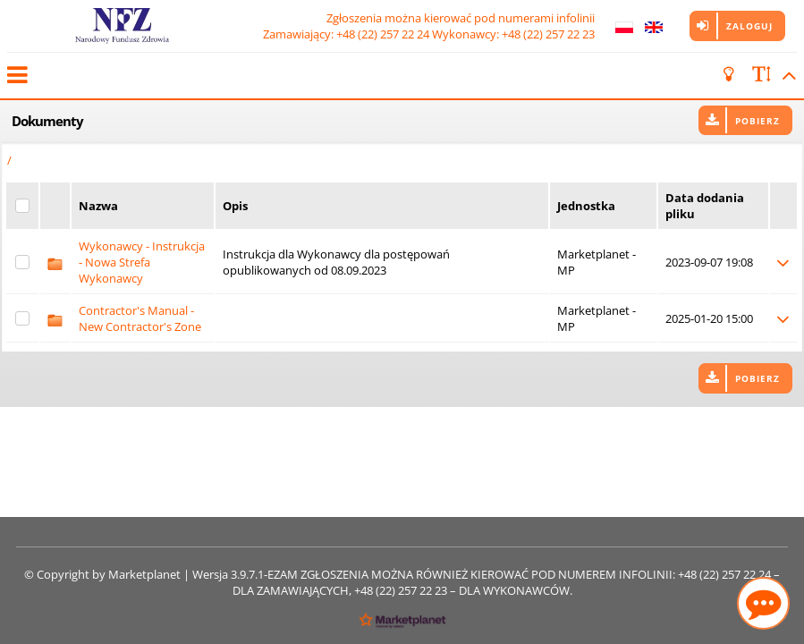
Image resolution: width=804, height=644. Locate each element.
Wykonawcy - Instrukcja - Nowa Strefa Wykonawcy (142, 262)
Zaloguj (749, 26)
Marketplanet (144, 574)
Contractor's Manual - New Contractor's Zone (140, 318)
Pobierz (757, 120)
